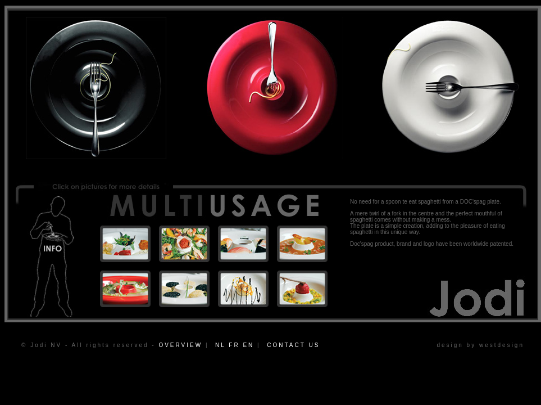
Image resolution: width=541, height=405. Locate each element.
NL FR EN (234, 345)
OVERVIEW (180, 345)
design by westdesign (480, 345)
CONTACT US (293, 345)
